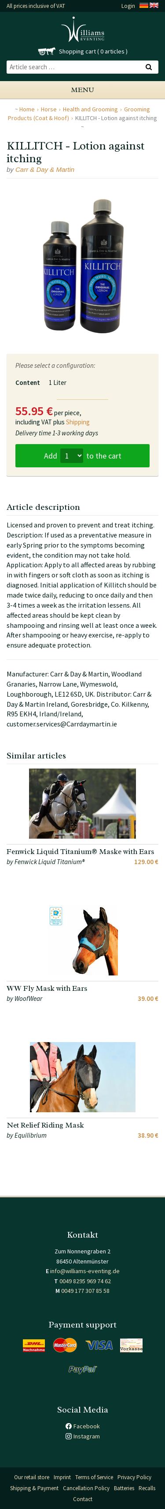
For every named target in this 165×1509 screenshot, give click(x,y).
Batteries (124, 1488)
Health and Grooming (90, 109)
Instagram (86, 1436)
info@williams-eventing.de (85, 1271)
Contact (82, 1499)
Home (27, 109)
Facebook (86, 1426)
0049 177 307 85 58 (85, 1291)
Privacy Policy (134, 1477)
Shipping (78, 422)
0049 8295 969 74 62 (85, 1281)
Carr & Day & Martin (44, 169)
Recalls (147, 1488)
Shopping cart (77, 51)
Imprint (62, 1477)
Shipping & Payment (34, 1488)
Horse (49, 109)
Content (27, 382)
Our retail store (31, 1477)
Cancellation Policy (86, 1488)
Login (128, 6)
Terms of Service (94, 1477)
